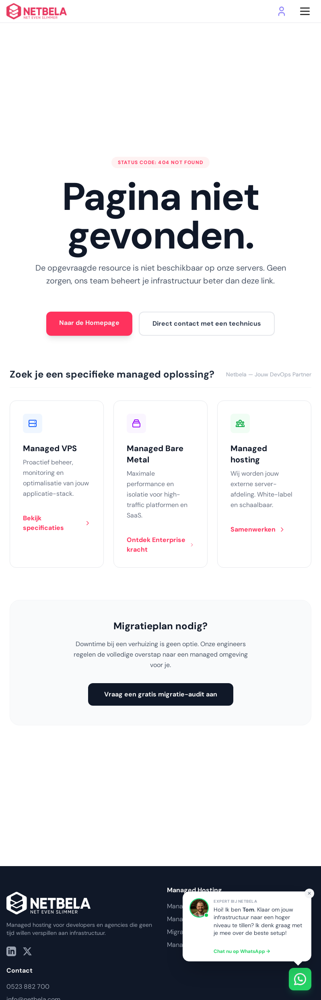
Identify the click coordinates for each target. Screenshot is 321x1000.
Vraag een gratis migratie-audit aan (160, 694)
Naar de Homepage (89, 322)
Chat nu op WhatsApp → (242, 951)
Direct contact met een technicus (206, 323)
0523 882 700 (27, 986)
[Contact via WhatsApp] (257, 979)
